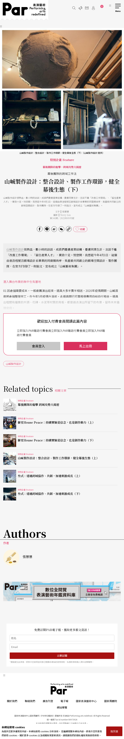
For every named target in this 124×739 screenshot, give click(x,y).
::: (110, 5)
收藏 (82, 229)
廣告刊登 (48, 701)
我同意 (114, 731)
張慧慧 (65, 211)
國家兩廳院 (110, 701)
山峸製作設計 (15, 249)
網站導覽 (62, 707)
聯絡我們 (30, 701)
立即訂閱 (62, 655)
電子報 (64, 701)
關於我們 (12, 701)
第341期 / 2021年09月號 (62, 218)
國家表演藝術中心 (86, 701)
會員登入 (38, 346)
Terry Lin (65, 215)
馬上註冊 (85, 346)
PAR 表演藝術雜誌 (62, 689)
